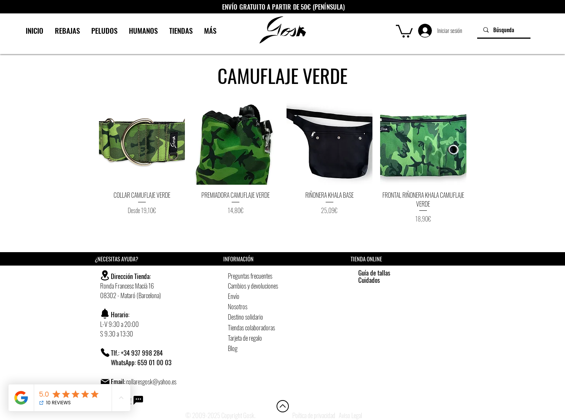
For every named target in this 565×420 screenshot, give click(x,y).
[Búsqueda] (503, 30)
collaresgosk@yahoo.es (151, 381)
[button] (404, 30)
